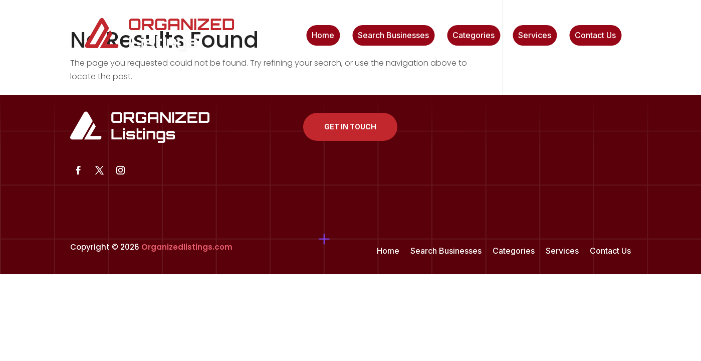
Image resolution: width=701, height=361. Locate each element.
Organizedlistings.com (186, 247)
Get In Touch (350, 126)
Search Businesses (393, 36)
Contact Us (595, 36)
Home (323, 36)
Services (534, 36)
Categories (473, 36)
